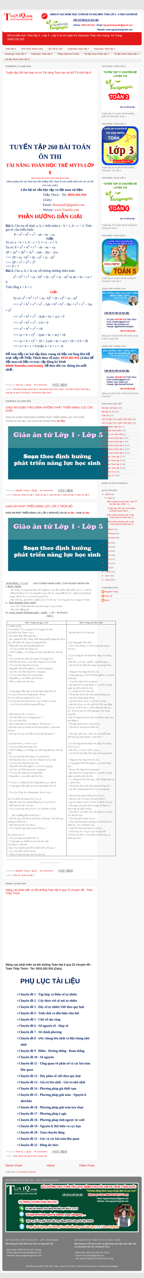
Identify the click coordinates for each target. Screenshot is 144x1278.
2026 (107, 494)
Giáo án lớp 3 (55, 495)
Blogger (114, 1266)
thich (107, 600)
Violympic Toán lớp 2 (78, 48)
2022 (107, 555)
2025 (107, 543)
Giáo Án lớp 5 (83, 495)
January (112, 537)
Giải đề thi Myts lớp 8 (41, 392)
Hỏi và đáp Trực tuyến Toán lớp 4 (117, 423)
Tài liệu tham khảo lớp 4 (126, 54)
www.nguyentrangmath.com (28, 1255)
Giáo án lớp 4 (69, 495)
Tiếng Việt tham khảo (68, 54)
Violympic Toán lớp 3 (104, 48)
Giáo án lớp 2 (41, 495)
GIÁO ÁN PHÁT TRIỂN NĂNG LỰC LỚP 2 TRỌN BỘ (39, 506)
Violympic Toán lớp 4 (15, 54)
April (110, 498)
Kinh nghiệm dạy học (111, 427)
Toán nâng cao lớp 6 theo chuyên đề (30, 1156)
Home (51, 1165)
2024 (107, 547)
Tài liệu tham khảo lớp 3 (96, 54)
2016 (107, 580)
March (111, 529)
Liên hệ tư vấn (55, 48)
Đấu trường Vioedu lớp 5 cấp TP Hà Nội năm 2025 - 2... (122, 502)
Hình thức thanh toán (32, 48)
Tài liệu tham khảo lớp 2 (113, 441)
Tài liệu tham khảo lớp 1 (113, 438)
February (112, 533)
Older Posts (87, 1165)
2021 (107, 559)
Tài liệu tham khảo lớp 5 (17, 59)
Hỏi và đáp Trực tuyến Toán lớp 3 (117, 419)
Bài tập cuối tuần (109, 408)
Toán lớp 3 (10, 48)
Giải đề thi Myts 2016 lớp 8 (25, 389)
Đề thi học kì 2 (108, 475)
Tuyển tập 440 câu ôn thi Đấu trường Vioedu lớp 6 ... (121, 509)
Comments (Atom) (27, 1172)
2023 (107, 551)
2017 (107, 576)
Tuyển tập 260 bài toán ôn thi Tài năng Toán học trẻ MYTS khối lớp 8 (48, 72)
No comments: (41, 385)
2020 (107, 563)
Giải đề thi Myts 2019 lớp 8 (18, 392)
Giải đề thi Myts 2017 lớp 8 (51, 389)
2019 (107, 567)
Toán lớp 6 (98, 1258)
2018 (107, 572)
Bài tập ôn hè (108, 411)
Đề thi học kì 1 (108, 472)
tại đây (61, 420)
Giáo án (16, 495)
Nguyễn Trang (111, 591)
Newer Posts (13, 1165)
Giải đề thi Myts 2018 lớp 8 (77, 389)
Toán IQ (108, 596)
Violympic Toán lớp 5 (41, 54)
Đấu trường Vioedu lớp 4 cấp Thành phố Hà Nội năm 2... (121, 516)
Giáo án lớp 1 (28, 495)
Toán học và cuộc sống (112, 434)
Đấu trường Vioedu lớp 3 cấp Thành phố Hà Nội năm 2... (121, 522)
